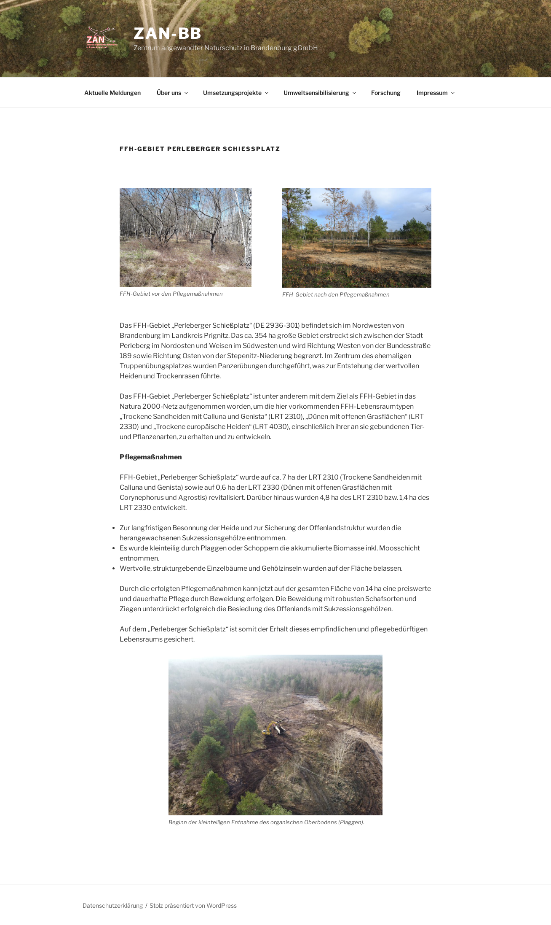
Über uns (173, 92)
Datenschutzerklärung (113, 905)
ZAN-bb (168, 33)
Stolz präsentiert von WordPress (193, 905)
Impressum (436, 92)
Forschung (386, 92)
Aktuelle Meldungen (112, 92)
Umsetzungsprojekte (236, 92)
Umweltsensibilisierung (320, 92)
